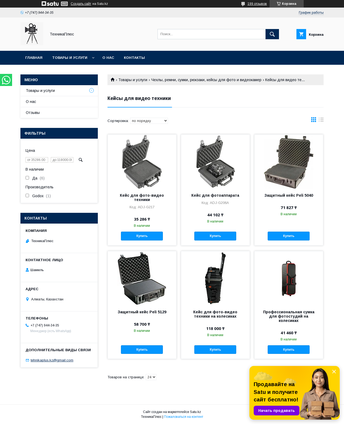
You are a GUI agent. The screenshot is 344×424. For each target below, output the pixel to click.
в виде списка (321, 121)
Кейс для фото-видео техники (142, 197)
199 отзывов (257, 4)
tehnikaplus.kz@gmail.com (52, 360)
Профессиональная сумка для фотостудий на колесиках (288, 316)
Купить (142, 236)
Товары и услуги (69, 58)
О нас (108, 58)
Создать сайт (81, 4)
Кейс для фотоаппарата (215, 195)
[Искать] (272, 34)
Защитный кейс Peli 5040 (288, 195)
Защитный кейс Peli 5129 (142, 312)
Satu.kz (195, 412)
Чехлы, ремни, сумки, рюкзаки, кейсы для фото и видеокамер (206, 80)
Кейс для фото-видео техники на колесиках (215, 314)
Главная (33, 58)
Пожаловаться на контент (183, 417)
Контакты (134, 58)
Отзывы (33, 112)
